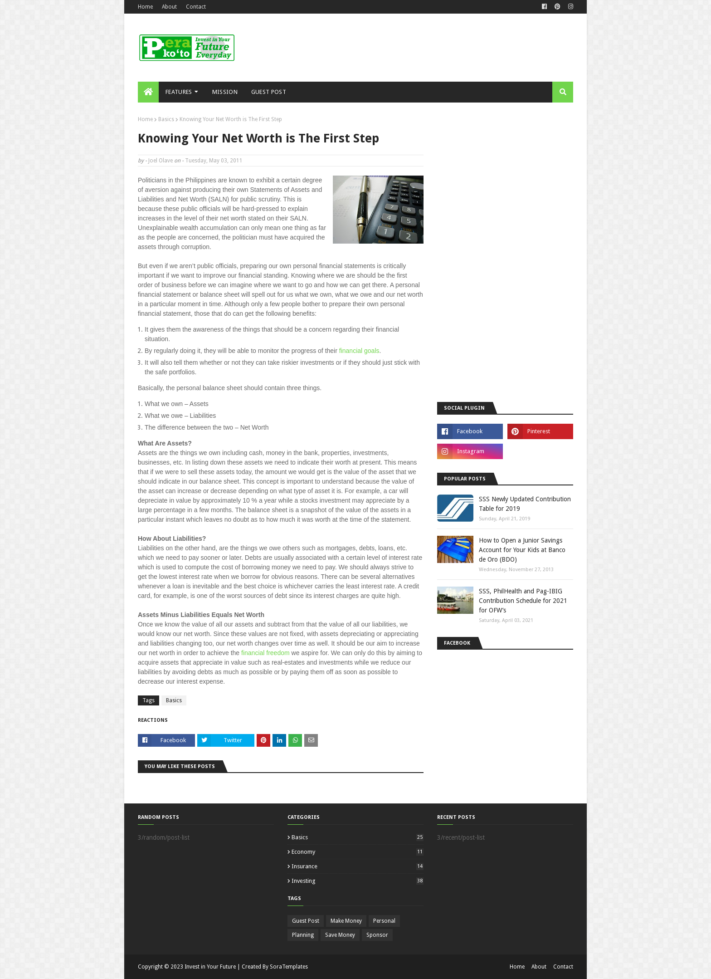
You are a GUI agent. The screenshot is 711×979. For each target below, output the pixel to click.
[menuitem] (148, 92)
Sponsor (377, 935)
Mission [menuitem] (225, 91)
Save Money (340, 935)
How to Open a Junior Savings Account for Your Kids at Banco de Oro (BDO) (522, 550)
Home (145, 7)
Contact (196, 7)
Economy (358, 851)
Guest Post (305, 921)
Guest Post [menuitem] (268, 91)
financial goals (359, 350)
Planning (303, 935)
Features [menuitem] (179, 91)
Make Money (346, 921)
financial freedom (265, 652)
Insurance (358, 866)
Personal (384, 921)
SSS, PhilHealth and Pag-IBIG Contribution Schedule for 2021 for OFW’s (523, 600)
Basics (166, 119)
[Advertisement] (408, 47)
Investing (358, 880)
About (169, 7)
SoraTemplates (289, 967)
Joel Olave (160, 160)
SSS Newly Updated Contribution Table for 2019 (525, 503)
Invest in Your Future (210, 967)
